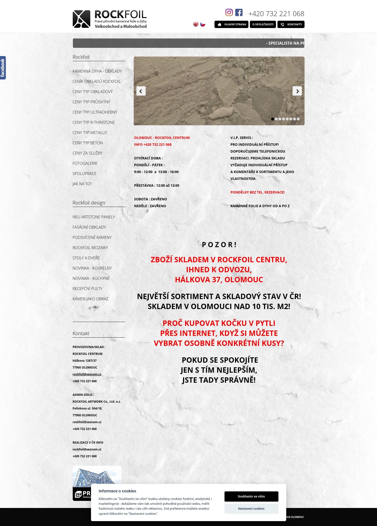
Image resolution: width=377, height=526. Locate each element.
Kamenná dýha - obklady (97, 71)
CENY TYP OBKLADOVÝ (93, 91)
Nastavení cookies (251, 508)
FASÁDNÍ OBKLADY (89, 227)
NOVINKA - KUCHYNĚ (91, 278)
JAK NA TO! (82, 183)
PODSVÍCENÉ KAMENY (92, 237)
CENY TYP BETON (88, 143)
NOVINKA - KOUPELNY (92, 268)
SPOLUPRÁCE (84, 173)
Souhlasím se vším (251, 496)
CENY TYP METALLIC (90, 132)
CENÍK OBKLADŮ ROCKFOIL (97, 81)
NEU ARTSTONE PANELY (94, 217)
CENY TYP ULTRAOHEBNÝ (95, 112)
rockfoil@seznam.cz (87, 422)
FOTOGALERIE (85, 163)
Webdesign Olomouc (290, 517)
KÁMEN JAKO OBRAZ (91, 299)
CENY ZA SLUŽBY (87, 153)
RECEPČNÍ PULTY (87, 288)
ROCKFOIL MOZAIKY (90, 247)
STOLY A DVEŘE (86, 258)
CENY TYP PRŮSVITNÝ (91, 102)
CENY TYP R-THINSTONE (94, 122)
